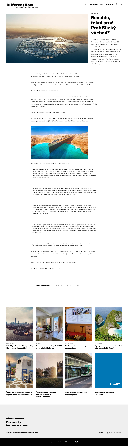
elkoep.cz (16, 433)
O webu (100, 433)
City (86, 4)
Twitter (70, 286)
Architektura (94, 4)
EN (121, 4)
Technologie (109, 4)
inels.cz (9, 433)
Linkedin (81, 286)
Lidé (101, 4)
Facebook (59, 286)
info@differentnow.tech (29, 433)
